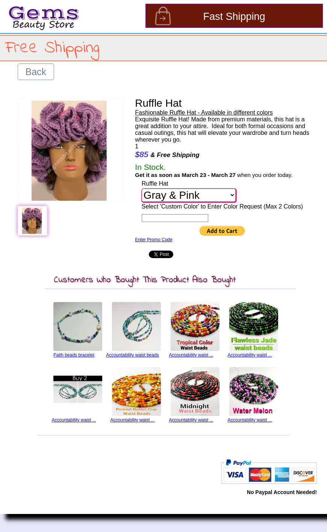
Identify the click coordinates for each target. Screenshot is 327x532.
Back (36, 71)
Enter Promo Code (153, 239)
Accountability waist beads (132, 355)
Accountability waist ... (191, 355)
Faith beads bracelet (73, 355)
